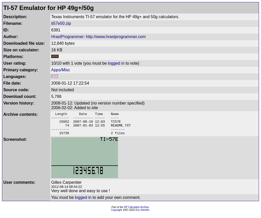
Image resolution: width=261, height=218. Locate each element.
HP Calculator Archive (136, 211)
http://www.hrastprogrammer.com (116, 37)
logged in (116, 63)
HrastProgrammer (67, 37)
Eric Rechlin (142, 214)
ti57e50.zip (61, 23)
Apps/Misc (60, 70)
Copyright (116, 214)
